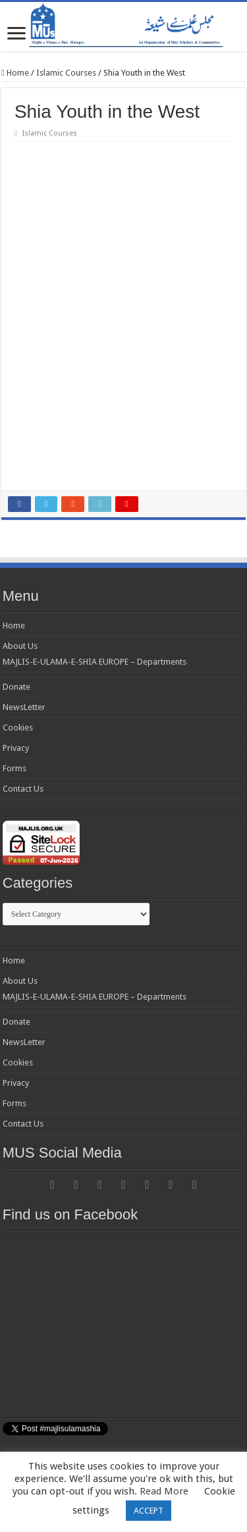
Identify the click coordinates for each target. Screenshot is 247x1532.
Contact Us (23, 789)
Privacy (16, 748)
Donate (16, 687)
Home (15, 73)
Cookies (18, 727)
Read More (164, 1491)
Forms (14, 768)
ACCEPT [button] (148, 1511)
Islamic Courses (66, 73)
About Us (20, 646)
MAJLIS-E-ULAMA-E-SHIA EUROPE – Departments (94, 662)
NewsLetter (24, 707)
